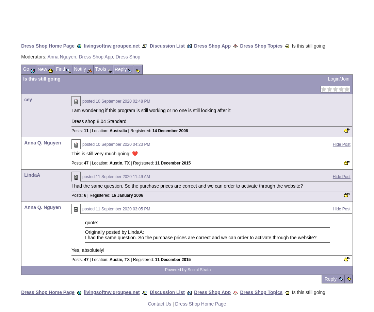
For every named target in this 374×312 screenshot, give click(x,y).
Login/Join (338, 79)
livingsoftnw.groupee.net (112, 46)
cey (28, 99)
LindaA (32, 175)
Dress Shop (128, 56)
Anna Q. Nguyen (42, 142)
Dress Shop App (212, 46)
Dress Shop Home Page (48, 46)
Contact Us (159, 304)
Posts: (79, 130)
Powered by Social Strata (188, 269)
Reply (330, 279)
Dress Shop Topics (261, 46)
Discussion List (167, 46)
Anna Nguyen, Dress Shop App (80, 56)
